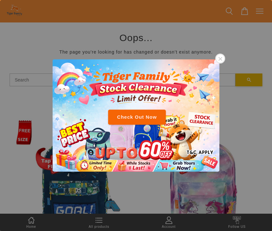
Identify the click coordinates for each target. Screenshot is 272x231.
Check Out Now (137, 117)
